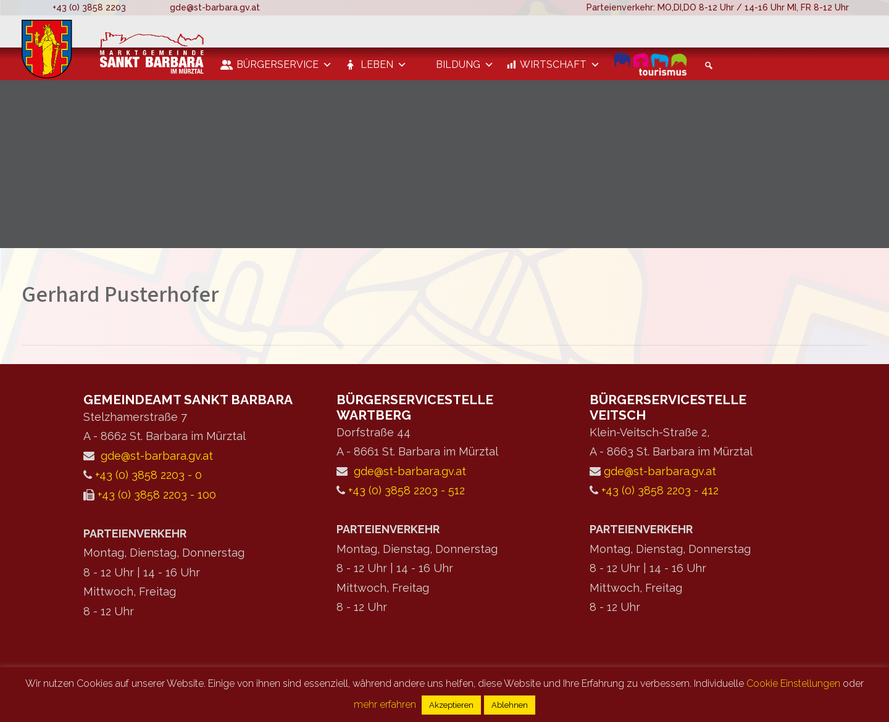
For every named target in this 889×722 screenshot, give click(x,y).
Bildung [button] (465, 64)
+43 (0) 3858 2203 (89, 7)
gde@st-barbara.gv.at (215, 7)
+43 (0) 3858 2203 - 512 (406, 490)
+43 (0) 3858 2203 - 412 (660, 490)
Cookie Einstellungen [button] (793, 683)
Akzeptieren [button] (451, 705)
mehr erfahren (385, 704)
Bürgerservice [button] (284, 64)
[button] (707, 65)
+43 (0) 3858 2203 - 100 (157, 494)
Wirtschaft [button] (560, 64)
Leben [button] (384, 64)
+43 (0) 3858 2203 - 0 (148, 474)
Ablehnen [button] (509, 705)
